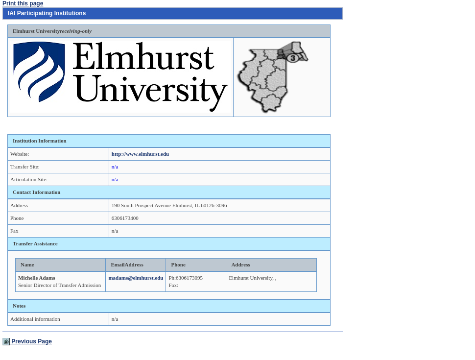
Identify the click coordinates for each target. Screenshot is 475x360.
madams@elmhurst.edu (135, 278)
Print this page (22, 3)
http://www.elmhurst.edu (140, 154)
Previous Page (27, 341)
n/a (115, 166)
